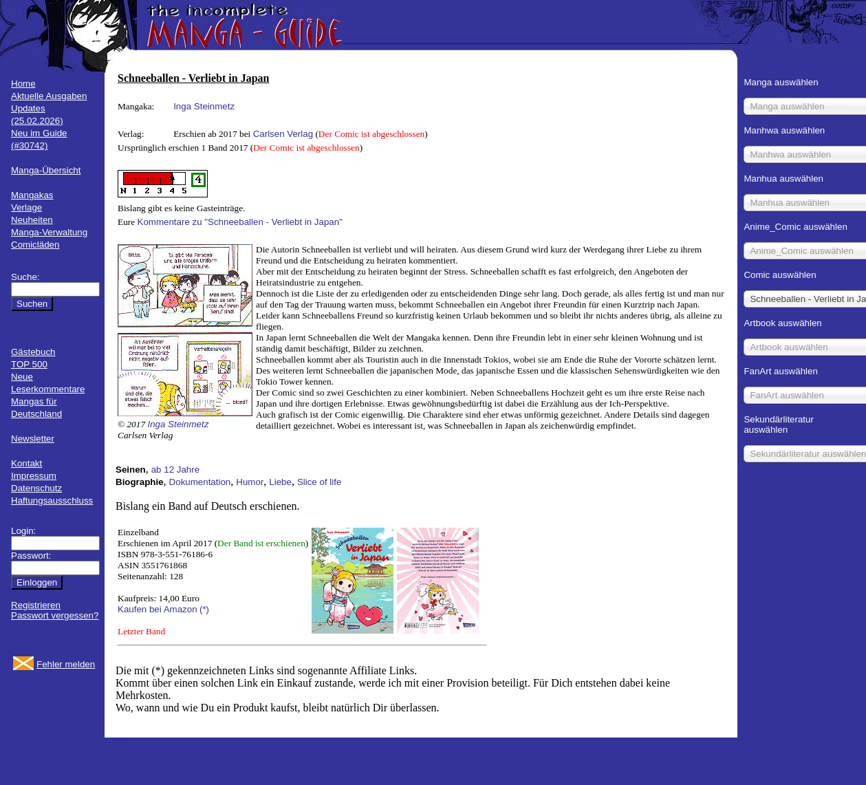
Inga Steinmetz (204, 106)
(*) (204, 609)
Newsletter (32, 438)
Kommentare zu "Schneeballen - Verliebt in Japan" (240, 222)
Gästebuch (33, 352)
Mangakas (32, 195)
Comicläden (35, 244)
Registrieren (36, 605)
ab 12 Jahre (175, 469)
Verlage (26, 207)
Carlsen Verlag (283, 134)
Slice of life (319, 482)
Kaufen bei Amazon (157, 609)
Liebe (280, 482)
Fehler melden (65, 664)
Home (23, 83)
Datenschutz (36, 488)
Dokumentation (200, 482)
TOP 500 (29, 364)
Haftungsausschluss (52, 500)
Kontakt (26, 463)
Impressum (33, 476)
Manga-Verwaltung (49, 232)
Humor (249, 482)
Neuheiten (32, 220)
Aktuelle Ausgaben (49, 96)
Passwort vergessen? (54, 615)
